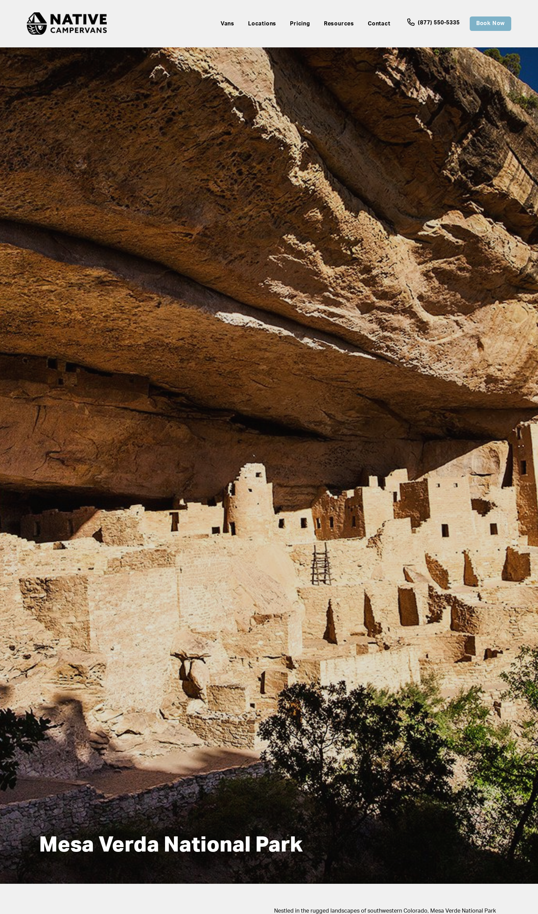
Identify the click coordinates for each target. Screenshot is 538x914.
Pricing (300, 23)
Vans (227, 23)
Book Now (490, 23)
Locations (262, 23)
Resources (339, 23)
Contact (379, 23)
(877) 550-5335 (434, 22)
